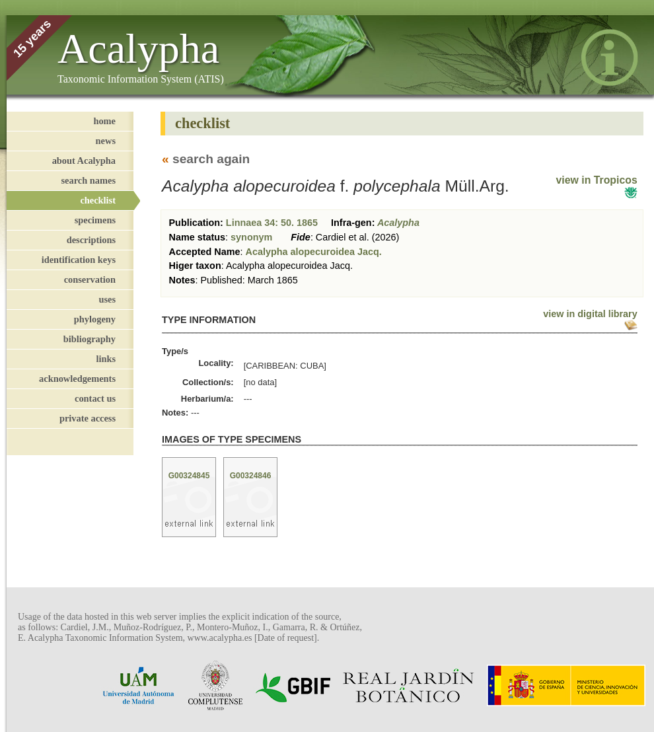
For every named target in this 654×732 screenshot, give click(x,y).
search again (211, 159)
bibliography (89, 339)
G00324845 (189, 475)
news (106, 140)
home (104, 121)
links (106, 358)
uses (107, 299)
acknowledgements (77, 378)
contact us (95, 398)
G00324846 (251, 475)
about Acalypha (84, 160)
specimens (95, 220)
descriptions (91, 240)
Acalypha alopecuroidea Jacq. (314, 251)
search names (88, 180)
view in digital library (590, 314)
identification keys (79, 259)
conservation (90, 279)
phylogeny (95, 319)
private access (87, 418)
